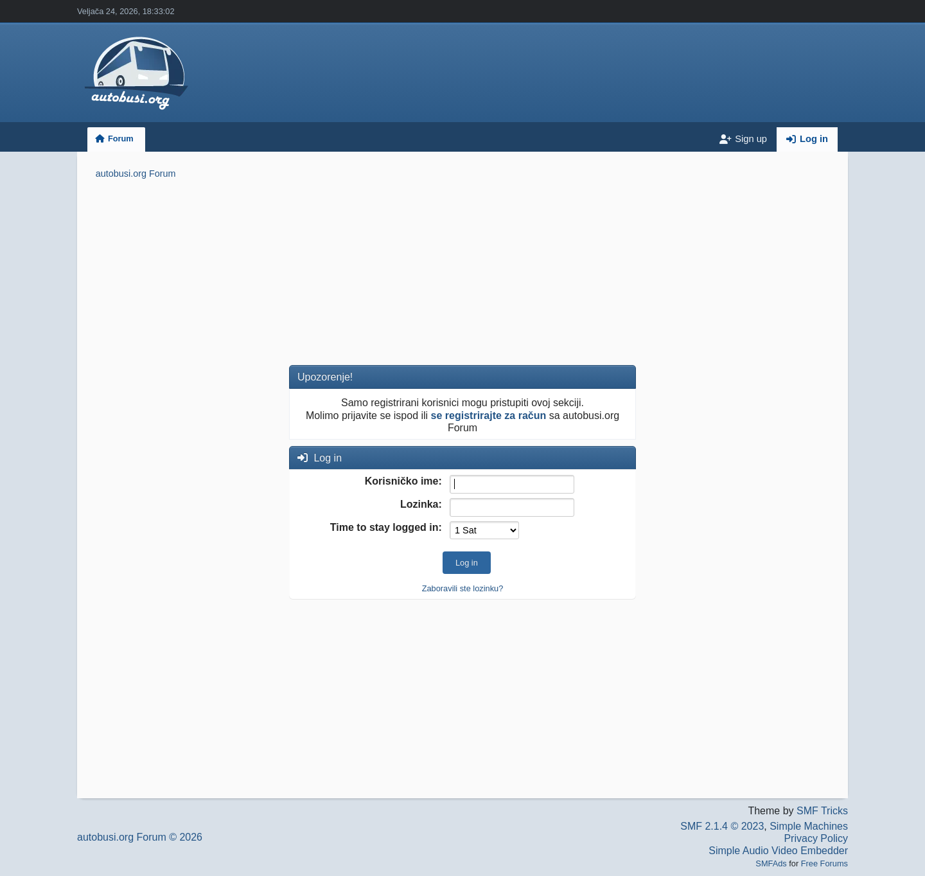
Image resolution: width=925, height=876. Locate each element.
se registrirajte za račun (489, 415)
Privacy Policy (816, 838)
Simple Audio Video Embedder (778, 850)
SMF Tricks (822, 810)
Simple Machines (809, 826)
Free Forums (824, 863)
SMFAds (770, 863)
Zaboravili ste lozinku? (463, 588)
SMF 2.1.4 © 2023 (722, 826)
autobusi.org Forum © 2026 (139, 837)
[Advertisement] (462, 274)
